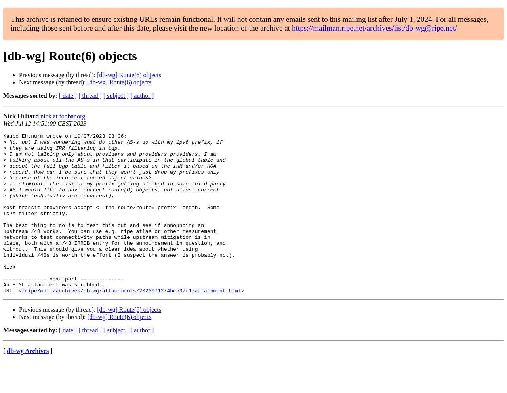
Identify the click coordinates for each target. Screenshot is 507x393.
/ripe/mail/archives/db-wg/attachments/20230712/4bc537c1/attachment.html (131, 322)
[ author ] (142, 95)
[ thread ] (90, 95)
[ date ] (68, 95)
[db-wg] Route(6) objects (129, 75)
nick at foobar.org (62, 116)
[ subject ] (116, 95)
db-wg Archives (28, 383)
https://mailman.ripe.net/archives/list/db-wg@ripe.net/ (374, 28)
